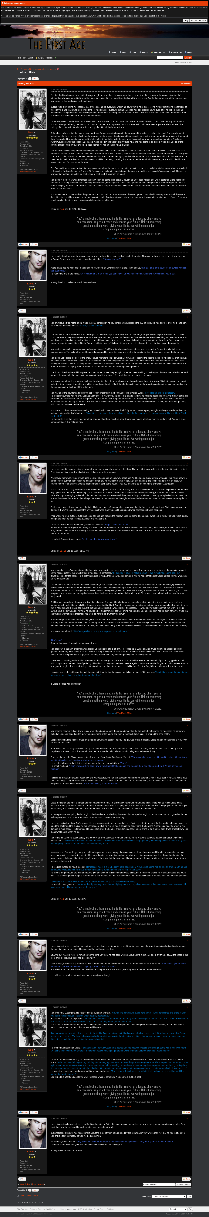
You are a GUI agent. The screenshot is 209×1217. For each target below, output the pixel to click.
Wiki (124, 52)
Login (41, 58)
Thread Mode (185, 83)
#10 (187, 1118)
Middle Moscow (35, 69)
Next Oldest (25, 1184)
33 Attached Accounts (28, 172)
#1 (187, 89)
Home (113, 52)
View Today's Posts (183, 62)
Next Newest (38, 1184)
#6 (187, 725)
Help (189, 52)
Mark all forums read (68, 1209)
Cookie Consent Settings (104, 1209)
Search (145, 52)
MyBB (28, 1214)
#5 (187, 564)
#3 (187, 317)
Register (49, 58)
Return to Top (35, 1209)
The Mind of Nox (124, 238)
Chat (134, 52)
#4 (187, 463)
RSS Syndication (85, 1209)
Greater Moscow (49, 69)
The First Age (22, 69)
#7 (187, 797)
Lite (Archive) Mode (50, 1209)
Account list (176, 52)
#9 (187, 1007)
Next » (35, 79)
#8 (187, 940)
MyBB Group (46, 1214)
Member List (159, 52)
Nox (30, 132)
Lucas (30, 283)
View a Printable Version (29, 1196)
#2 (187, 250)
